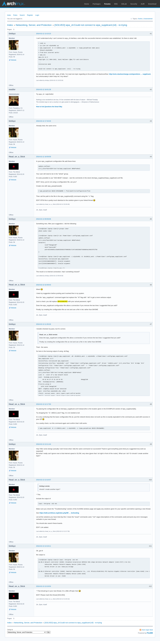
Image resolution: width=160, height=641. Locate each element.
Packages (97, 4)
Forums (107, 4)
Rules (15, 15)
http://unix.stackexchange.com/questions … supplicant (129, 74)
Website (13, 60)
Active (140, 19)
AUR (142, 4)
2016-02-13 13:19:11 (43, 546)
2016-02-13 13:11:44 (43, 444)
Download (152, 4)
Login (37, 15)
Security (133, 4)
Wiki (116, 4)
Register (30, 15)
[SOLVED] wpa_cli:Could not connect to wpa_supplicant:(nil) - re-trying (90, 25)
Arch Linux (13, 3)
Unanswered (148, 19)
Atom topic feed (147, 630)
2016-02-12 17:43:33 (43, 121)
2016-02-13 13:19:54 (43, 586)
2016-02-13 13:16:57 (43, 480)
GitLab (124, 4)
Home (86, 4)
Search (22, 15)
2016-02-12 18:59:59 (43, 157)
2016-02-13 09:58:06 (43, 219)
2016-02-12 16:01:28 (43, 89)
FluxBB (150, 633)
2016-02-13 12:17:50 (43, 404)
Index (9, 15)
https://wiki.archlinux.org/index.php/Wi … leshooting (59, 513)
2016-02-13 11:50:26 (43, 324)
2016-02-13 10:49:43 (43, 285)
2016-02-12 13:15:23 (43, 33)
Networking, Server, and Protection (34, 25)
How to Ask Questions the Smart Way (49, 107)
